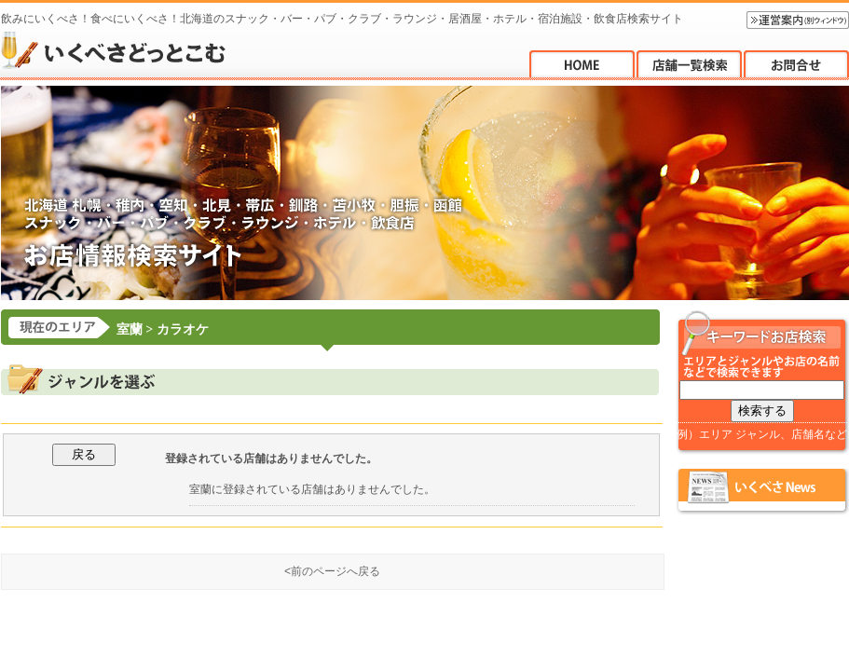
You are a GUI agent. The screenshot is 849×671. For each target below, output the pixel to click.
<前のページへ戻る (332, 571)
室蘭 (129, 329)
